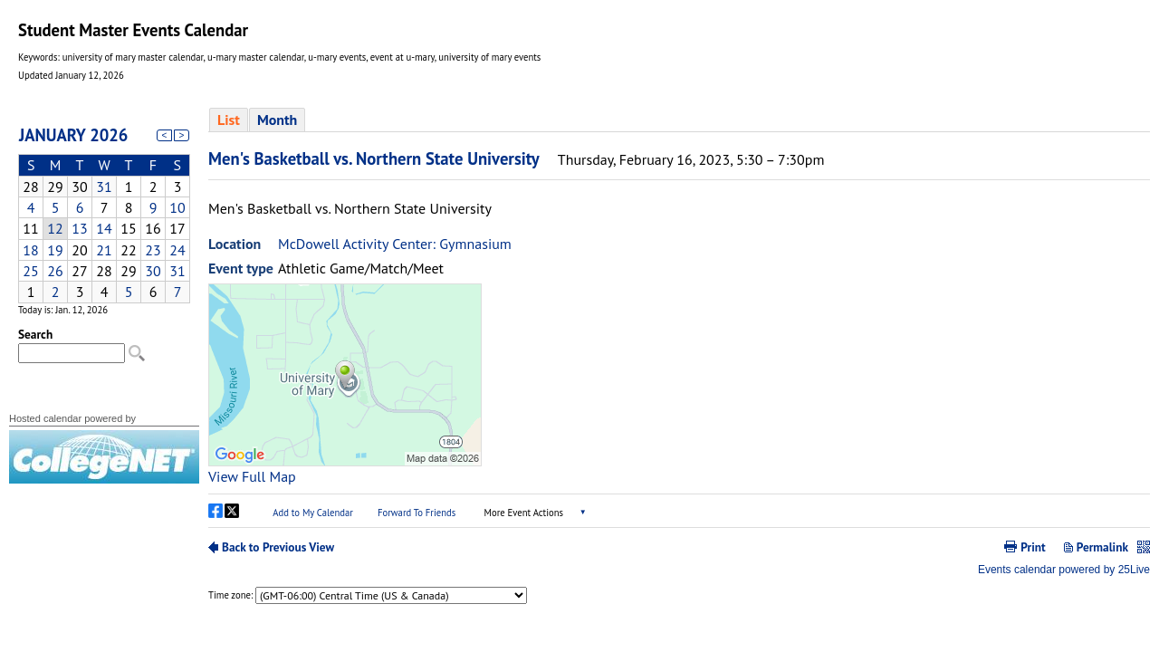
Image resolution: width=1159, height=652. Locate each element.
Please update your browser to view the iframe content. (104, 209)
